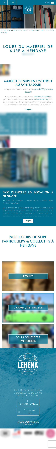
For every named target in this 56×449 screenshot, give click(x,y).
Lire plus (28, 109)
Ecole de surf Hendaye (11, 30)
